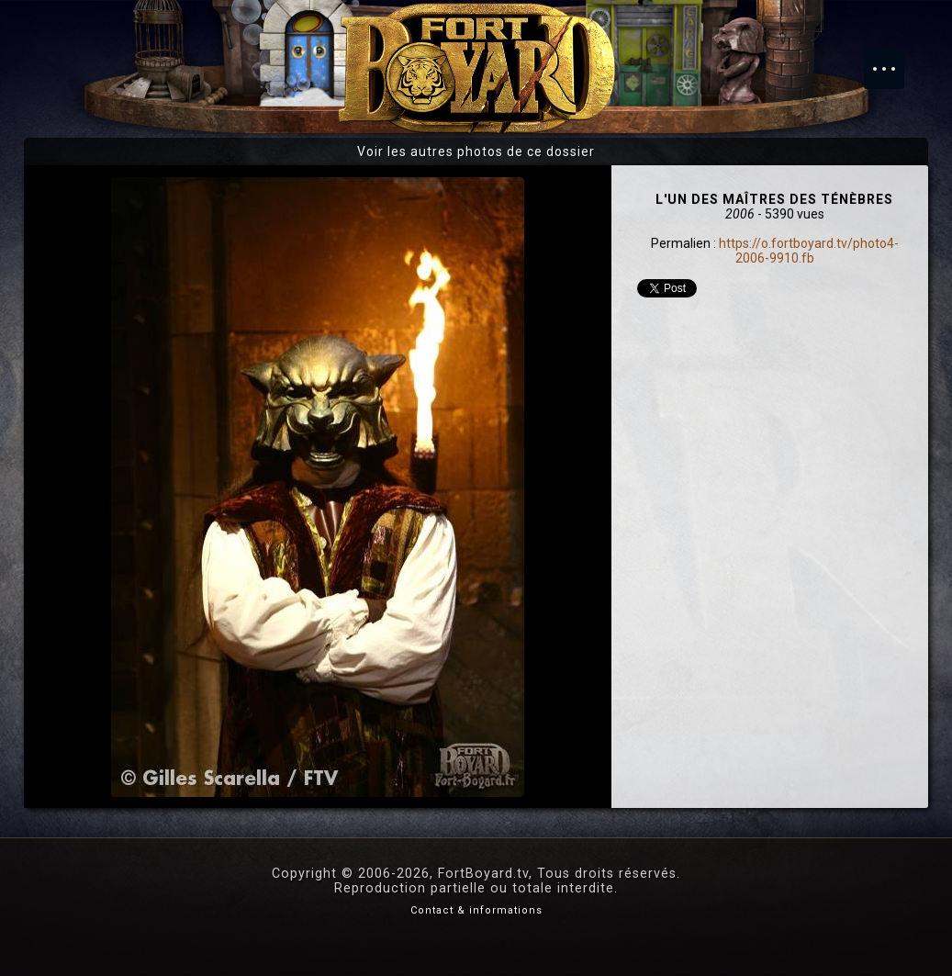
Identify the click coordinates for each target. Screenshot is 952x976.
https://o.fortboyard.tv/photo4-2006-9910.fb (809, 250)
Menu (893, 60)
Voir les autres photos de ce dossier (476, 151)
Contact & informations (476, 910)
